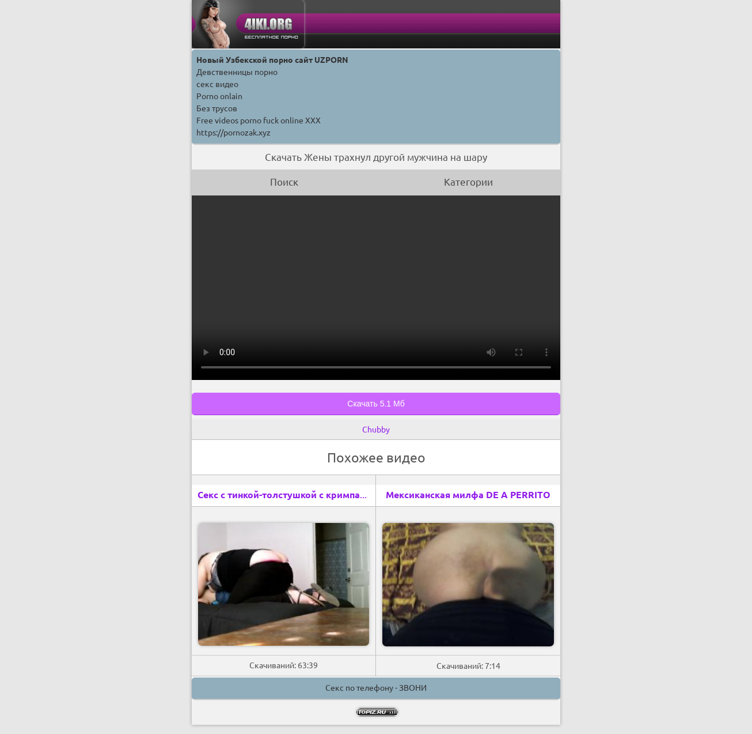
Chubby (376, 429)
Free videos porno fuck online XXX (258, 120)
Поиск (284, 181)
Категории (468, 181)
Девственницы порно (237, 72)
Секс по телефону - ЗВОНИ (376, 687)
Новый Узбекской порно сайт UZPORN (272, 60)
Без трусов (216, 108)
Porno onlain (219, 96)
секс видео (217, 84)
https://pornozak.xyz (233, 132)
